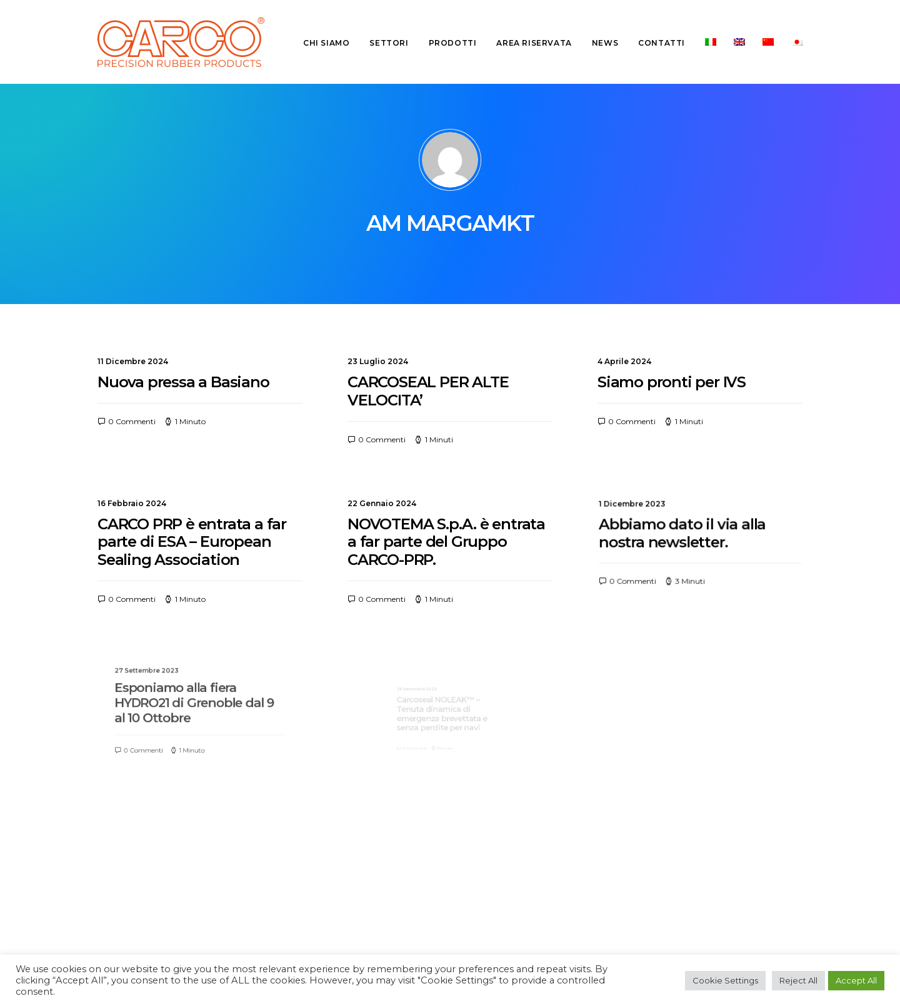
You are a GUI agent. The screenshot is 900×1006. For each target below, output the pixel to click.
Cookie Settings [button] (725, 980)
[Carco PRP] (181, 42)
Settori (388, 43)
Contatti (661, 43)
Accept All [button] (856, 980)
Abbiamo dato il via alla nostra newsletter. (687, 534)
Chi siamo (326, 43)
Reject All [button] (798, 980)
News (605, 43)
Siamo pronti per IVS (672, 382)
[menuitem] (330, 43)
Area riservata (533, 43)
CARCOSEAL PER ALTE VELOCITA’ (428, 391)
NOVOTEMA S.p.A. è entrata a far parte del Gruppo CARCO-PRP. (446, 542)
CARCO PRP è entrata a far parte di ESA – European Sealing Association (192, 542)
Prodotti (453, 43)
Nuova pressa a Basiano (183, 382)
